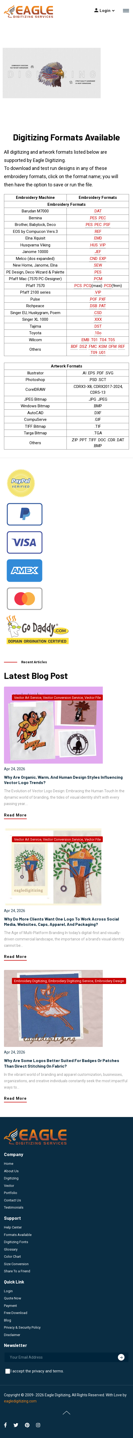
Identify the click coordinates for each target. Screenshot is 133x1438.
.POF (93, 299)
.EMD (98, 238)
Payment (10, 1306)
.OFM (112, 346)
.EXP (102, 258)
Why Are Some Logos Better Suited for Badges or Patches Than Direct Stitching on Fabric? (61, 1063)
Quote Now (12, 1298)
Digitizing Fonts (16, 1242)
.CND (93, 258)
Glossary (10, 1249)
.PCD (107, 285)
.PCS (78, 285)
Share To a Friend (17, 1271)
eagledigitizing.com (20, 1401)
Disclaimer (12, 1335)
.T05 (111, 339)
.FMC (92, 346)
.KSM (102, 346)
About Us (11, 1171)
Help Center (13, 1227)
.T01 (94, 339)
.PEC (102, 218)
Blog (7, 1320)
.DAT (98, 211)
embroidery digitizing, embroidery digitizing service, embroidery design (69, 981)
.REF (97, 231)
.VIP (102, 245)
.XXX (98, 319)
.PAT (102, 305)
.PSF (106, 224)
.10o (97, 333)
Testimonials (13, 1207)
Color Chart (12, 1257)
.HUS (94, 245)
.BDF (74, 346)
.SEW (97, 265)
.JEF (97, 251)
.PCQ (87, 285)
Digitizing (11, 1178)
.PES (93, 218)
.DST (98, 326)
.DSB (93, 305)
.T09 (93, 352)
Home (8, 1164)
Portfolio (10, 1193)
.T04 (102, 339)
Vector (9, 1186)
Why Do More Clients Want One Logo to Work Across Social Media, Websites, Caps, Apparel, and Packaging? (61, 921)
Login (8, 1291)
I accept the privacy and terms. (37, 1371)
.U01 (102, 352)
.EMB (85, 339)
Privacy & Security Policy (22, 1327)
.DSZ (83, 346)
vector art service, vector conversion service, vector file (57, 698)
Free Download (15, 1313)
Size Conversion (16, 1264)
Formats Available (18, 1235)
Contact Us (12, 1200)
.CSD (98, 312)
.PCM (97, 278)
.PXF (102, 299)
